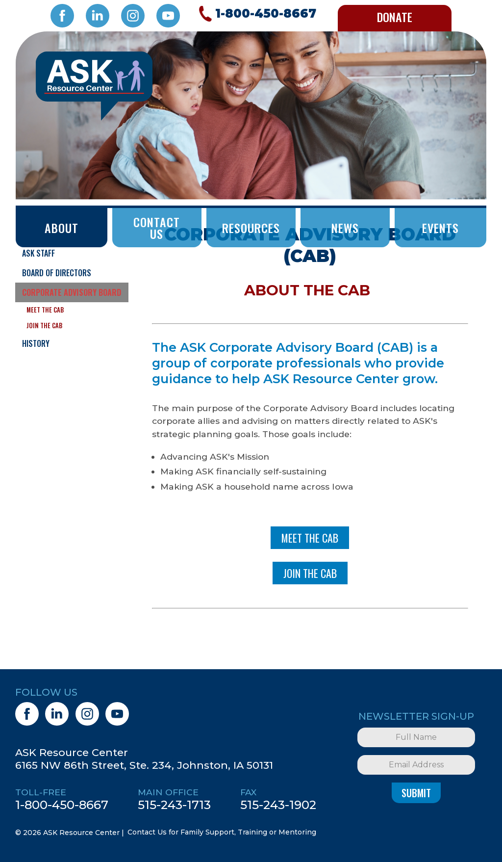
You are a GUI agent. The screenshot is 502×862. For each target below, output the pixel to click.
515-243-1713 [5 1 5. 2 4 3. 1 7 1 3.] (174, 804)
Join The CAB (310, 573)
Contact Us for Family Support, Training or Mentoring (221, 832)
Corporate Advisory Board (71, 292)
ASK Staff (38, 253)
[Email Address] (416, 765)
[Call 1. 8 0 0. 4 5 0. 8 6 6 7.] (256, 13)
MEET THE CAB (309, 538)
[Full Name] (416, 737)
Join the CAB (44, 325)
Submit (416, 792)
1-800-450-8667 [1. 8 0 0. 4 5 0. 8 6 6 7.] (61, 804)
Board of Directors (56, 273)
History (36, 343)
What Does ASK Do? (54, 233)
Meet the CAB (45, 309)
